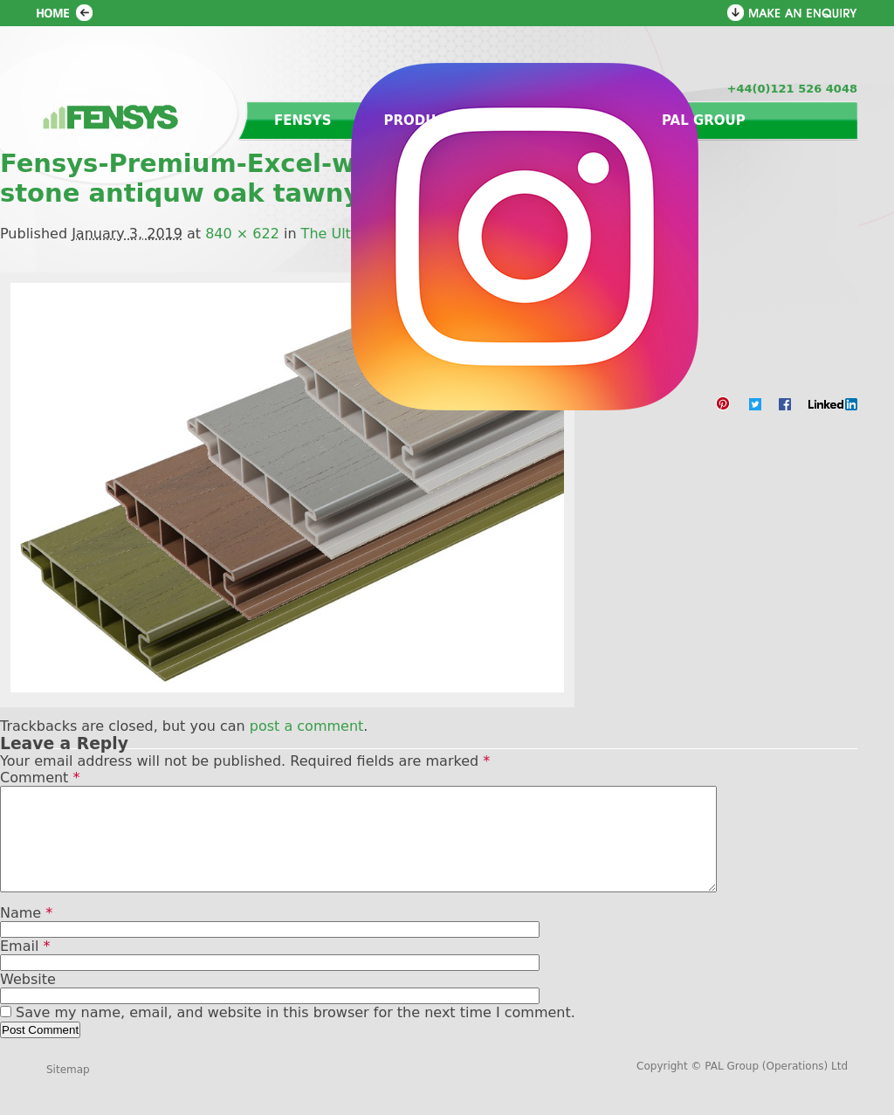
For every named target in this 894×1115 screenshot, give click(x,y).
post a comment (307, 726)
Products (424, 120)
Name (26, 934)
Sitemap (68, 1090)
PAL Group (704, 120)
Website (28, 1000)
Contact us (563, 120)
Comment (39, 777)
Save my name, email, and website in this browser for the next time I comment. (295, 1033)
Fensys (303, 120)
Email (25, 967)
